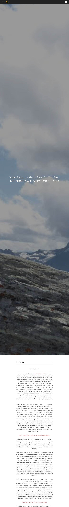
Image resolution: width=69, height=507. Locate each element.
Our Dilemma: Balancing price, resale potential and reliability (34, 435)
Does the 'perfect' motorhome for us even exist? (34, 502)
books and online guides (39, 374)
